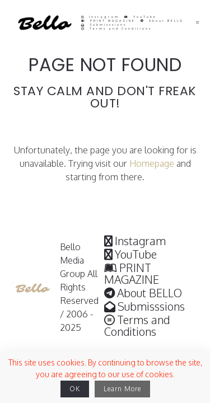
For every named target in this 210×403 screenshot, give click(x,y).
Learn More (122, 389)
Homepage (151, 163)
